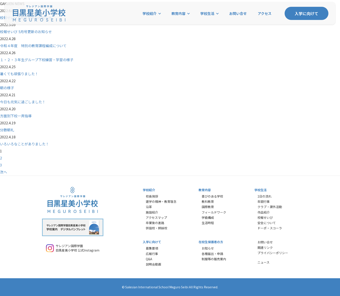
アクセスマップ (156, 217)
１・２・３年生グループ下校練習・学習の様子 (36, 59)
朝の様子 (7, 87)
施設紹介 (152, 212)
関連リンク (265, 247)
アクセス (264, 13)
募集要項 (152, 248)
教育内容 (178, 13)
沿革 (149, 207)
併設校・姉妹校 (156, 228)
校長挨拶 (152, 196)
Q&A (149, 259)
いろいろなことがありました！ (24, 143)
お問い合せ (238, 13)
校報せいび (265, 217)
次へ (3, 172)
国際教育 (208, 207)
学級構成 (208, 217)
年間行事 (263, 201)
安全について (266, 223)
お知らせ (208, 248)
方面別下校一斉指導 (16, 115)
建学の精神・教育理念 (161, 201)
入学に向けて (306, 13)
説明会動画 (153, 264)
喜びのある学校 (212, 196)
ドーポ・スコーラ (269, 228)
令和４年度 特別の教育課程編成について (33, 45)
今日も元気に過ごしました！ (23, 101)
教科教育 (208, 201)
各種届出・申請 (212, 253)
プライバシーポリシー (272, 253)
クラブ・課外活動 (269, 207)
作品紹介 (263, 212)
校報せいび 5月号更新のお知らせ (26, 31)
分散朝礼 (7, 129)
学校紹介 (150, 13)
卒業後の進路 (155, 223)
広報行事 (152, 253)
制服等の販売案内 (214, 259)
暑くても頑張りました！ (19, 73)
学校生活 (207, 13)
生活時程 (208, 223)
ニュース (263, 262)
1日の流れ (264, 196)
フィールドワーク (214, 212)
